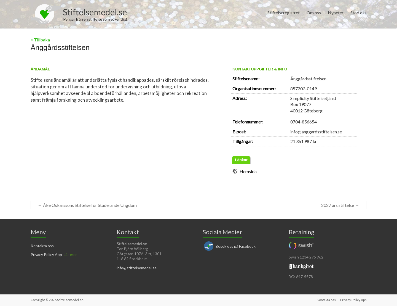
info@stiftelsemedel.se (137, 267)
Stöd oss (358, 12)
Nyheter (336, 12)
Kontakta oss (42, 245)
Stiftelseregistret (283, 12)
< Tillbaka (40, 39)
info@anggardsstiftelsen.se (316, 131)
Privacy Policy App (46, 254)
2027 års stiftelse (340, 205)
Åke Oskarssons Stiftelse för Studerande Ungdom (87, 205)
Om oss (314, 12)
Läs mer (70, 254)
